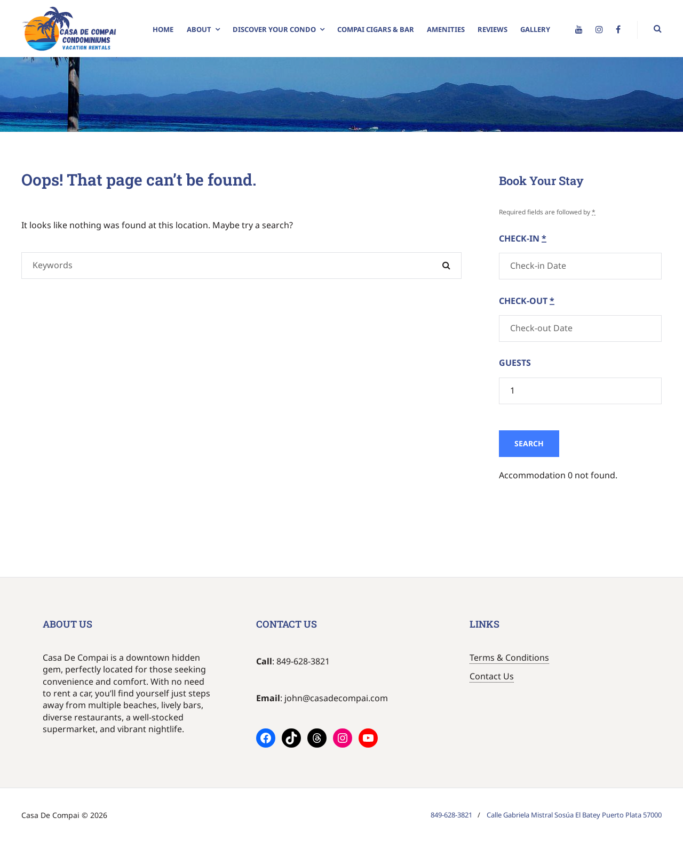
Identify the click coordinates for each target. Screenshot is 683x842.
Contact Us (492, 676)
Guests (515, 362)
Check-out (526, 301)
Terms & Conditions (509, 657)
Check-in (522, 238)
